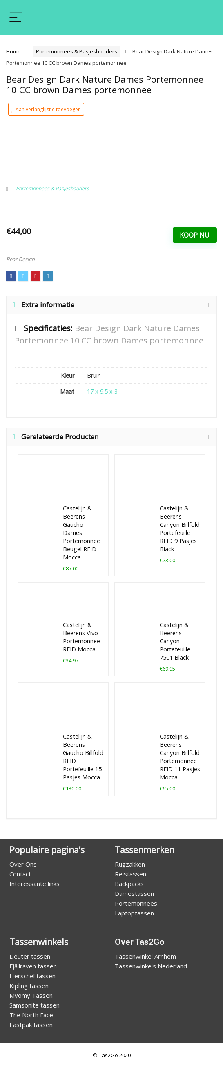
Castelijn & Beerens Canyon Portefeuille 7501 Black (175, 641)
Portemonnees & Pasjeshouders (76, 51)
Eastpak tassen (31, 1025)
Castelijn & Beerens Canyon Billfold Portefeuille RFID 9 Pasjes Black (180, 528)
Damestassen (134, 893)
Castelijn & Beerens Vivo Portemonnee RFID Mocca (81, 637)
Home (13, 51)
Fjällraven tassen (33, 966)
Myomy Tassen (31, 995)
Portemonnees (136, 903)
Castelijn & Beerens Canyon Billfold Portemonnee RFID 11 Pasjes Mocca (180, 757)
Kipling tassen (29, 985)
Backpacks (129, 884)
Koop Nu (195, 235)
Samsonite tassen (34, 1005)
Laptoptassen (134, 913)
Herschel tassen (32, 976)
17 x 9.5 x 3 (102, 391)
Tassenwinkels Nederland (151, 966)
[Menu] (16, 18)
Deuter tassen (29, 956)
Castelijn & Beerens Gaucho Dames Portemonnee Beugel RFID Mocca (81, 532)
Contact (20, 874)
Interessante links (34, 884)
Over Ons (23, 864)
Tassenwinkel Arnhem (145, 956)
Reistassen (130, 874)
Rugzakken (130, 864)
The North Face (31, 1015)
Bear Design (20, 259)
